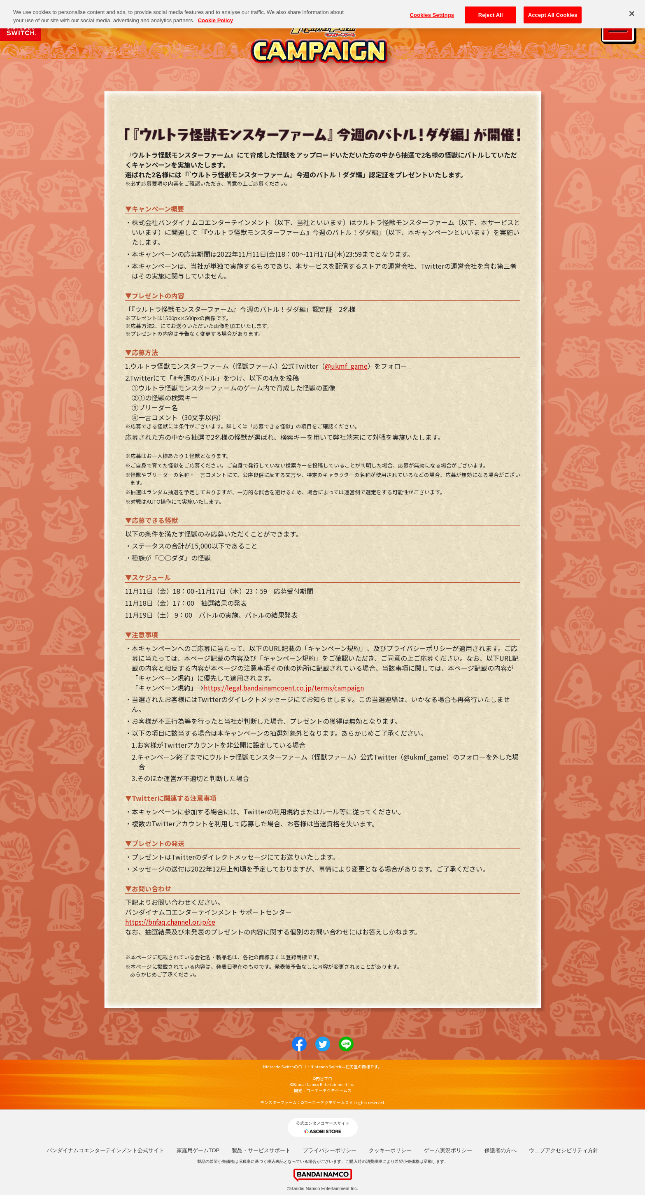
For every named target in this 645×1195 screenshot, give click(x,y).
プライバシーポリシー (329, 1150)
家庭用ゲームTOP (198, 1150)
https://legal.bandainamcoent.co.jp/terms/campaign (284, 688)
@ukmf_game (346, 366)
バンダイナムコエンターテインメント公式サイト (105, 1150)
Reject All (490, 9)
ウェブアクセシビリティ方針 (563, 1150)
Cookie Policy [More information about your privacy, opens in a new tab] (215, 15)
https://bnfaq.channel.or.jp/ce (170, 922)
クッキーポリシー (390, 1150)
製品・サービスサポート (261, 1150)
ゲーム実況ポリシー (448, 1150)
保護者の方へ (500, 1150)
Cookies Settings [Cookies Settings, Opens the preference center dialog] (432, 9)
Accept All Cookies (552, 9)
